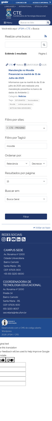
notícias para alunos (25, 104)
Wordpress (7, 331)
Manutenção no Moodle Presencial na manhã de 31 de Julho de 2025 (24, 74)
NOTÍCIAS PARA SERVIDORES (20, 108)
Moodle (12, 104)
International (25, 6)
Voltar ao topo (41, 227)
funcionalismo (33, 100)
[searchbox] (27, 128)
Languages (9, 6)
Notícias (22, 96)
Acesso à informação (42, 2)
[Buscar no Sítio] (32, 22)
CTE (11, 64)
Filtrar (26, 216)
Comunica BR (21, 2)
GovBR (4, 2)
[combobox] (26, 128)
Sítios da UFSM (41, 6)
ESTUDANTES (20, 100)
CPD (17, 334)
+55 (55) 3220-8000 (14, 273)
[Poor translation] (10, 359)
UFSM (9, 334)
